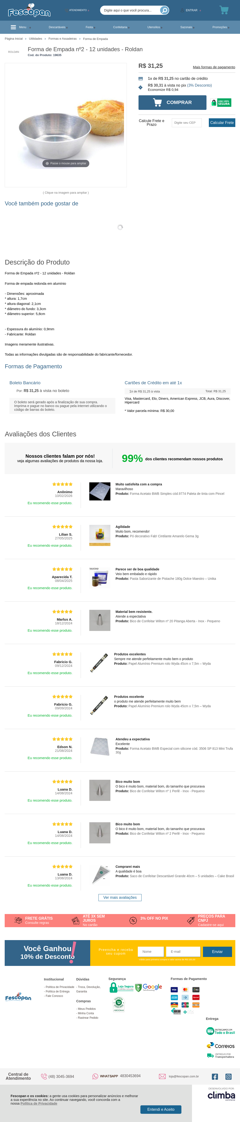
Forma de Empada (95, 39)
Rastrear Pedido (88, 1017)
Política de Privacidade (39, 1103)
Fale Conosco (54, 996)
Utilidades (36, 38)
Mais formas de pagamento (214, 67)
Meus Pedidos (87, 1009)
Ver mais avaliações (120, 897)
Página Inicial (14, 38)
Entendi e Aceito (161, 1109)
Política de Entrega (57, 991)
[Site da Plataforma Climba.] (221, 1094)
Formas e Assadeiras (63, 38)
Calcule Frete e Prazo (152, 123)
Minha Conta (86, 1013)
